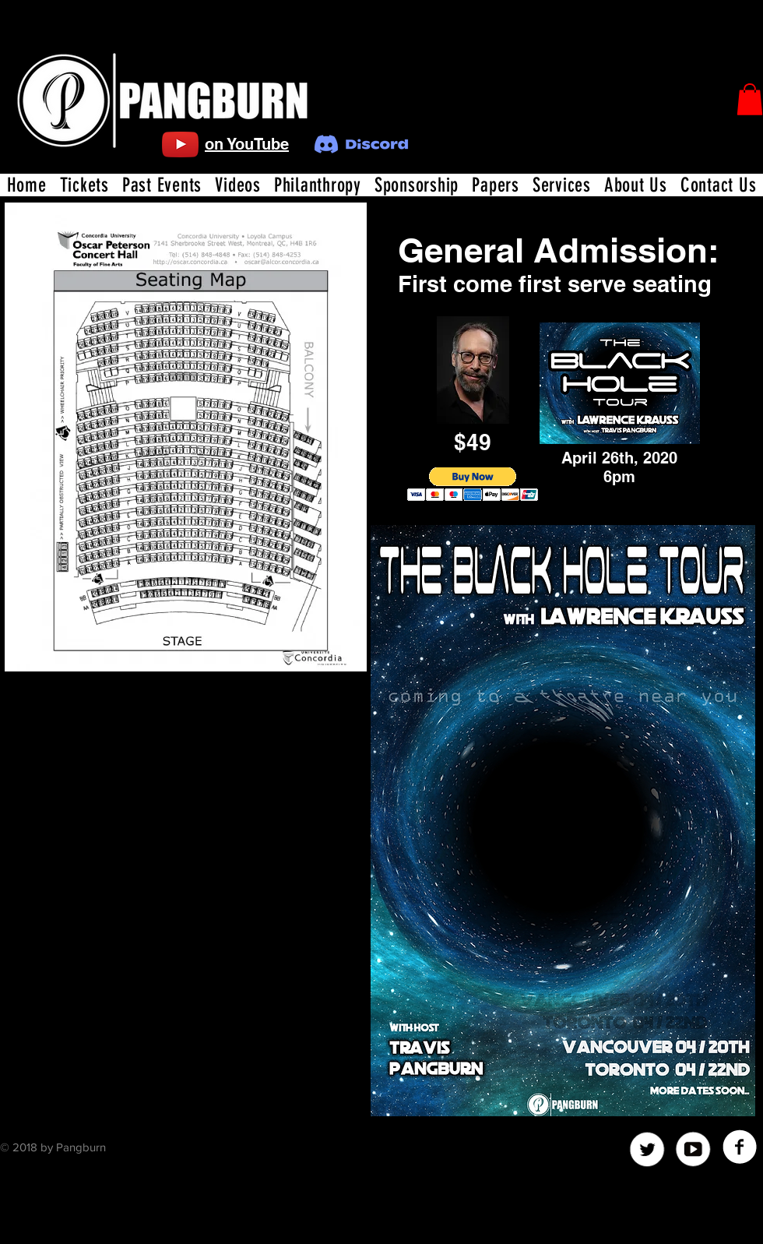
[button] (750, 99)
